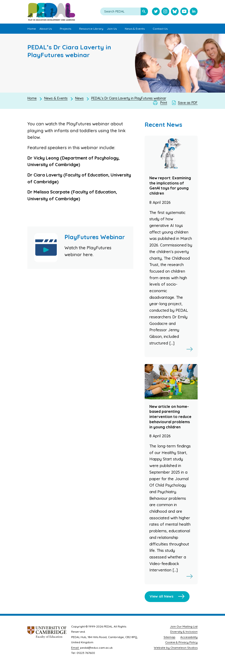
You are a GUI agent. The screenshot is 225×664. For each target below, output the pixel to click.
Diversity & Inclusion (184, 631)
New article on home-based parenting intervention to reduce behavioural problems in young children (170, 416)
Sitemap (169, 637)
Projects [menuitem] (65, 28)
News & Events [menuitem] (135, 28)
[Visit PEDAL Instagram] (165, 12)
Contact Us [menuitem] (160, 28)
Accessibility (189, 637)
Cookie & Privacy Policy (181, 642)
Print (163, 103)
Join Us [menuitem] (112, 28)
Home (32, 98)
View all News (161, 596)
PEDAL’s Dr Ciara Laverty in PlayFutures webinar (128, 98)
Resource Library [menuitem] (91, 28)
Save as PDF (188, 103)
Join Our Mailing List (184, 626)
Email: (75, 647)
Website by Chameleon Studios (176, 647)
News (79, 98)
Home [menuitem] (31, 28)
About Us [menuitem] (45, 28)
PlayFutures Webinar (95, 237)
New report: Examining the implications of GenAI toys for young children (170, 186)
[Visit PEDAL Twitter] (156, 12)
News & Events (56, 98)
